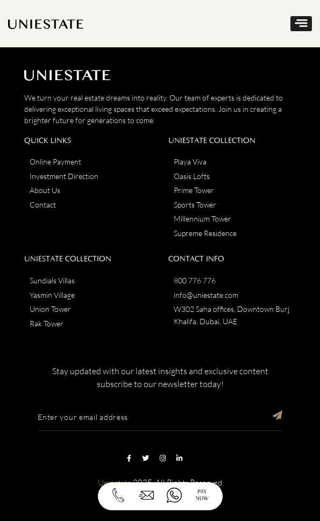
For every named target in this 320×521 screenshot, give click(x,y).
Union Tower (50, 308)
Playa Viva (190, 161)
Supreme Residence (205, 233)
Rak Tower (46, 323)
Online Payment (55, 161)
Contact (43, 204)
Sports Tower (195, 204)
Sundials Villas (52, 280)
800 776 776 (195, 280)
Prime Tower (194, 190)
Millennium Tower (202, 218)
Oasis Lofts (192, 176)
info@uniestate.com (206, 294)
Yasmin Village (52, 294)
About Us (45, 190)
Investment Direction (64, 176)
